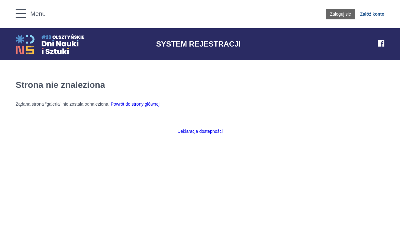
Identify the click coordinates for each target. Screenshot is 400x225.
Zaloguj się (340, 14)
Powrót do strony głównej (135, 104)
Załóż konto (372, 14)
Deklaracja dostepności (200, 131)
